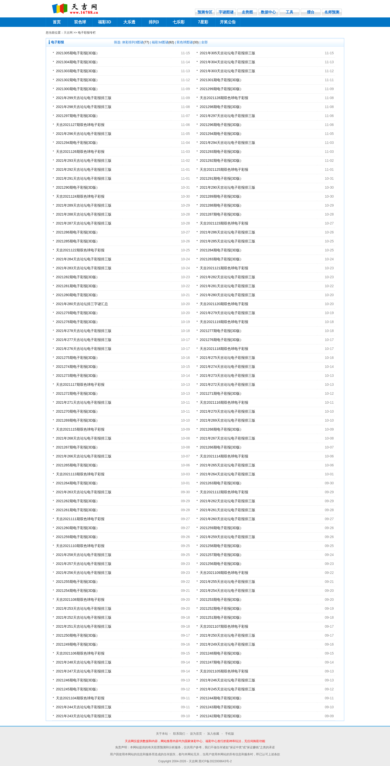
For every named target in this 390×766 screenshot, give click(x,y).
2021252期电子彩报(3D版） (221, 608)
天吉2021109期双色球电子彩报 (224, 573)
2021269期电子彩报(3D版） (77, 420)
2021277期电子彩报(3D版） (221, 331)
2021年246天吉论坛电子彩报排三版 (227, 680)
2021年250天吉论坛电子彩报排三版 (227, 635)
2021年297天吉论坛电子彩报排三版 (227, 116)
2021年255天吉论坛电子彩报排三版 (227, 582)
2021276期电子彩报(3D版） (221, 340)
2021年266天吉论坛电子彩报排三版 (83, 456)
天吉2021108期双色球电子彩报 (80, 600)
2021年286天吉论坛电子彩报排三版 (227, 232)
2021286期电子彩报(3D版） (77, 232)
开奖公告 (228, 22)
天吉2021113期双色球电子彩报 (80, 474)
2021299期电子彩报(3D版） (221, 89)
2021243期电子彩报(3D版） (221, 707)
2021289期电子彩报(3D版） (221, 196)
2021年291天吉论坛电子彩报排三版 (83, 178)
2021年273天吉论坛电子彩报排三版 (227, 376)
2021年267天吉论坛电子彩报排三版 (227, 438)
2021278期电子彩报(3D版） (77, 322)
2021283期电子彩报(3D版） (221, 259)
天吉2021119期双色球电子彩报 (224, 322)
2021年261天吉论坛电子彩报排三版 (227, 510)
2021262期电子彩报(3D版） (77, 501)
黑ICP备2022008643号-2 (215, 761)
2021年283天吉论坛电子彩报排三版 (83, 268)
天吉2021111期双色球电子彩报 (80, 519)
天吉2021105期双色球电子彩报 (224, 671)
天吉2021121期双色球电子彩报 (224, 268)
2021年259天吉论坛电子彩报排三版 (227, 537)
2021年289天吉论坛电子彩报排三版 (83, 205)
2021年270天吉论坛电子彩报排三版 (227, 411)
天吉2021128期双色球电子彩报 (224, 98)
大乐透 (129, 22)
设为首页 (196, 733)
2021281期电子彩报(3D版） (77, 286)
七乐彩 (179, 22)
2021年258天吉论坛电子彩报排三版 (83, 555)
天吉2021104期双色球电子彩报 (80, 698)
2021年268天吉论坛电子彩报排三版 (83, 438)
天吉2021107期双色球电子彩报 (224, 626)
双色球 (80, 22)
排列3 (154, 22)
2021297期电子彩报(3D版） (77, 116)
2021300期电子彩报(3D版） (77, 89)
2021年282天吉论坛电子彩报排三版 (227, 277)
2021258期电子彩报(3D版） (221, 546)
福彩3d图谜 (163, 42)
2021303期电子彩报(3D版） (77, 71)
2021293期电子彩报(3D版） (221, 152)
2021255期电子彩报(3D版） (77, 582)
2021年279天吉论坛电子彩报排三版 (227, 313)
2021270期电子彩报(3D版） (77, 411)
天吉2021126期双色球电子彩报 (80, 152)
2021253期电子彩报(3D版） (221, 600)
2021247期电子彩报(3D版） (221, 662)
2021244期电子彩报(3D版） (221, 698)
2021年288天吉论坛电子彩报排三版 (83, 214)
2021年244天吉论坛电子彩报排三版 (83, 707)
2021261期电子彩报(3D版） (77, 510)
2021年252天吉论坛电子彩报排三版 (83, 617)
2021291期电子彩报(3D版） (221, 178)
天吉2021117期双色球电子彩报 (80, 384)
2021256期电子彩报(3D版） (221, 564)
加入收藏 (213, 733)
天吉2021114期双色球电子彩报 (224, 456)
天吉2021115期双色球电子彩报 (80, 429)
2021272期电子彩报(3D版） (77, 393)
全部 (204, 42)
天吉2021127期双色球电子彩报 (80, 125)
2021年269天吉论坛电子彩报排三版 (227, 420)
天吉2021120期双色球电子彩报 (224, 304)
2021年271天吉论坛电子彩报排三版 (83, 402)
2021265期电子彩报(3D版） (77, 465)
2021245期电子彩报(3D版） (77, 689)
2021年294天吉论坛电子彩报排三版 (227, 143)
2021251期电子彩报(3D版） (221, 617)
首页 (57, 22)
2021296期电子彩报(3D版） (221, 125)
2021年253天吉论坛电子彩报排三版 (83, 608)
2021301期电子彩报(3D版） (221, 80)
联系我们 (179, 733)
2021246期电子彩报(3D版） (77, 680)
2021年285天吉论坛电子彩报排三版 (227, 241)
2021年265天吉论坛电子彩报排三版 (227, 465)
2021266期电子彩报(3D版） (221, 447)
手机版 (229, 733)
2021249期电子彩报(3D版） (77, 644)
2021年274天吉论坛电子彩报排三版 (227, 367)
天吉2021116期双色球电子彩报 (224, 402)
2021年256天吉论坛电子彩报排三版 (83, 573)
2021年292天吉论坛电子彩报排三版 (83, 169)
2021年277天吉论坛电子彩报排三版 (83, 340)
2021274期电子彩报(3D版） (77, 367)
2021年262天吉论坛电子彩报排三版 (227, 501)
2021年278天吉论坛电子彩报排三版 (83, 331)
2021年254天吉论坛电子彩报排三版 (227, 591)
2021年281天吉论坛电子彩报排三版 (227, 286)
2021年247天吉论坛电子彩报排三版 (83, 671)
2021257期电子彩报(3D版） (221, 555)
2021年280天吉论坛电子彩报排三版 (227, 295)
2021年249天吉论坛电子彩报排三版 (227, 644)
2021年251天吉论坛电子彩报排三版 (83, 626)
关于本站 (162, 733)
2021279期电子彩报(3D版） (77, 313)
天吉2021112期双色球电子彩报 (224, 492)
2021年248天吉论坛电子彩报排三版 (83, 662)
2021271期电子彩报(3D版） (221, 393)
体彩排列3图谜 (135, 42)
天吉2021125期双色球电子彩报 (224, 169)
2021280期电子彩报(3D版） (77, 295)
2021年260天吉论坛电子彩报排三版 (227, 519)
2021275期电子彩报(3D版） (77, 358)
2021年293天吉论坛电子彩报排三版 (83, 161)
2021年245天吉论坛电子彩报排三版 (227, 689)
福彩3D (104, 22)
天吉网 (68, 32)
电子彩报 (57, 42)
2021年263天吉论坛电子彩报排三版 (83, 492)
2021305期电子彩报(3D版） (77, 53)
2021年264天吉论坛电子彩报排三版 (227, 474)
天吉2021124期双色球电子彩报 (80, 196)
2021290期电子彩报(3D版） (77, 187)
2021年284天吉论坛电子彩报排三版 (83, 259)
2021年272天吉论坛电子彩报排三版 (227, 384)
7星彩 (203, 22)
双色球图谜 (187, 42)
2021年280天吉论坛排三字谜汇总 (82, 304)
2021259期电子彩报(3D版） (221, 528)
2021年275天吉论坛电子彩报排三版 (227, 358)
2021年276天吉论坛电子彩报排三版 (83, 349)
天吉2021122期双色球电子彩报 (80, 250)
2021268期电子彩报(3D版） (221, 429)
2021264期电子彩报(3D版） (77, 483)
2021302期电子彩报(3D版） (77, 80)
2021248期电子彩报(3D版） (221, 653)
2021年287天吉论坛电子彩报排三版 (83, 223)
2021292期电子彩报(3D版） (221, 161)
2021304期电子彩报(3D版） (77, 62)
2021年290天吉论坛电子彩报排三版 (227, 187)
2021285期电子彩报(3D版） (77, 241)
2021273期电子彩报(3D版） (77, 376)
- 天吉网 (193, 761)
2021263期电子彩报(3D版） (221, 483)
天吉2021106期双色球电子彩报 (80, 653)
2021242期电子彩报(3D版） (221, 716)
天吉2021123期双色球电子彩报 (224, 223)
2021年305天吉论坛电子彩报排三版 (227, 53)
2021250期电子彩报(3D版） (77, 635)
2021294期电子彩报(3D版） (221, 134)
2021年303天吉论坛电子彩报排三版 (227, 71)
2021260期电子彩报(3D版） (77, 528)
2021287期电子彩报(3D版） (221, 214)
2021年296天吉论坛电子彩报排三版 (83, 134)
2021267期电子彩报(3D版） (77, 447)
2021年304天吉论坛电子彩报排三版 (227, 62)
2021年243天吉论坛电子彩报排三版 (83, 716)
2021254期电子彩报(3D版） (77, 591)
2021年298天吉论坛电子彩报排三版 (83, 107)
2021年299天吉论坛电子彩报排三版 (83, 98)
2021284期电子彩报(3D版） (221, 250)
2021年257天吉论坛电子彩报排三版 (83, 564)
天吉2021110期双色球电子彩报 (80, 546)
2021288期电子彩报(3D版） (221, 205)
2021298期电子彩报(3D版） (221, 107)
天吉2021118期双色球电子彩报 (224, 349)
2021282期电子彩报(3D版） (77, 277)
